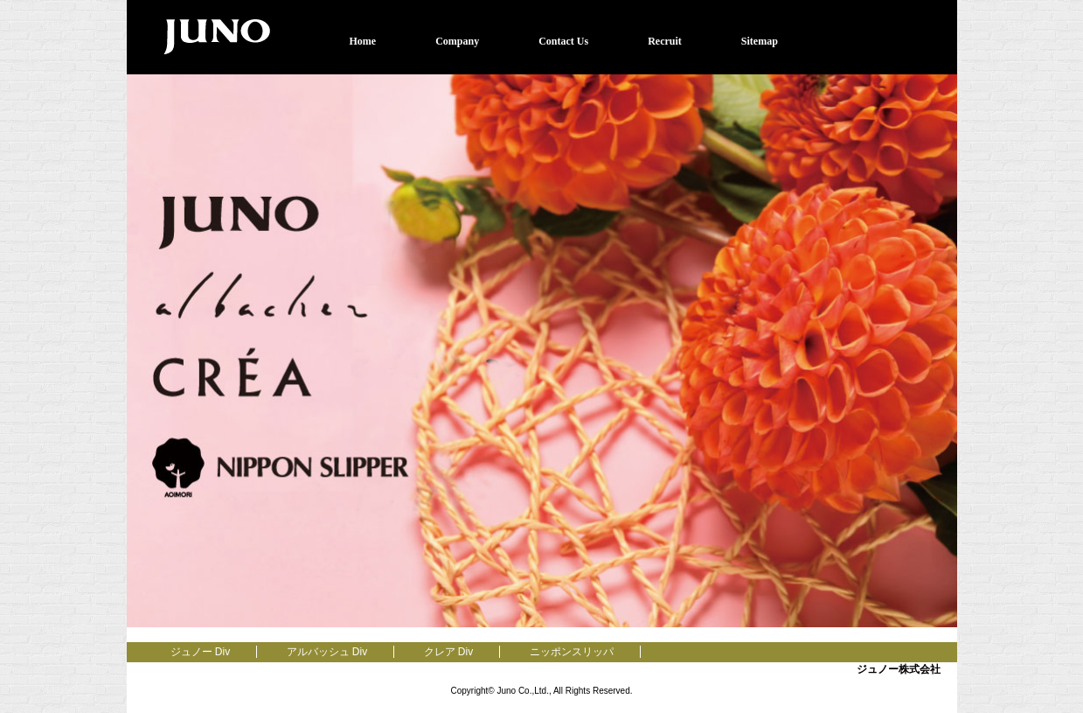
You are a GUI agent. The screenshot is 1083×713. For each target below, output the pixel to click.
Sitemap (759, 41)
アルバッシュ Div (327, 652)
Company (457, 41)
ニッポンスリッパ (572, 652)
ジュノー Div (200, 652)
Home (363, 41)
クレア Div (449, 652)
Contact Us (563, 41)
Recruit (665, 41)
